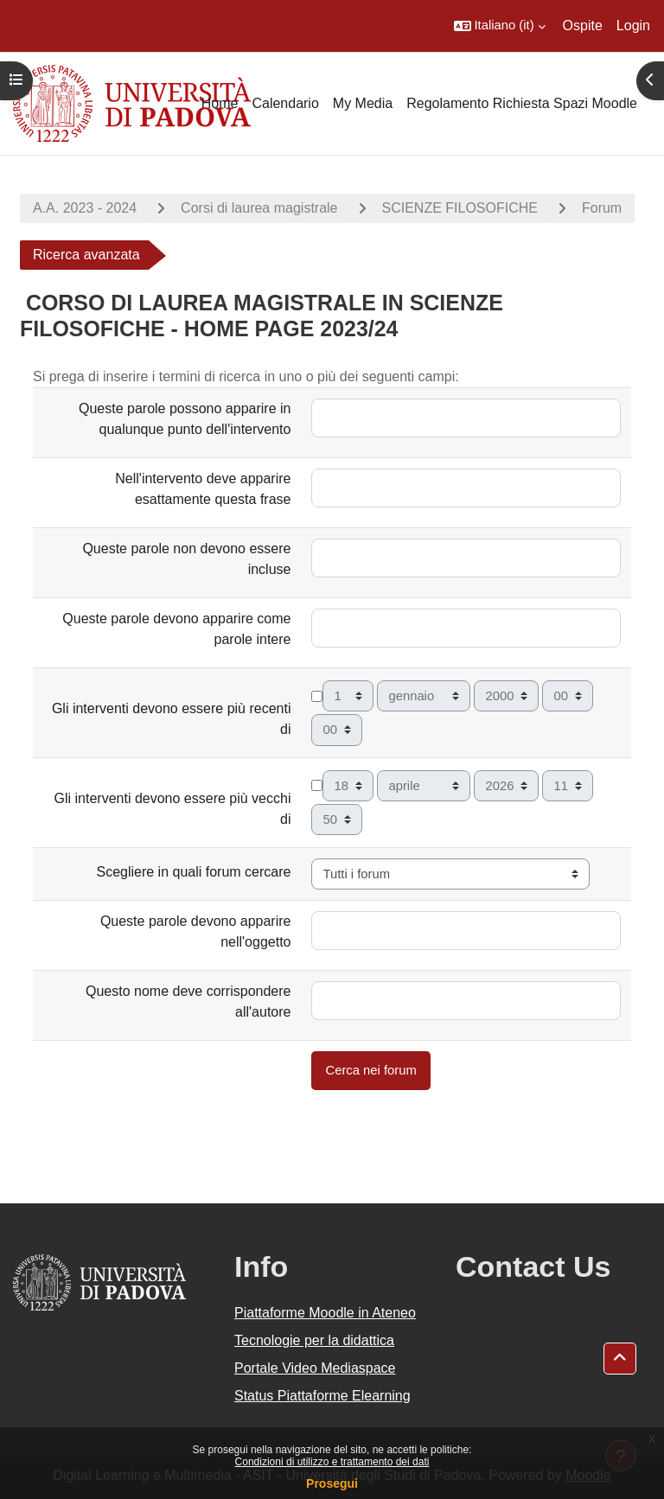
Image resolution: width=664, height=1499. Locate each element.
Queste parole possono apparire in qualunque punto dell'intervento (185, 419)
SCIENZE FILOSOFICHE (460, 208)
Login (633, 25)
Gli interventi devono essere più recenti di (171, 719)
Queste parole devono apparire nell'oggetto (195, 931)
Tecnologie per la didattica (314, 1340)
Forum (602, 208)
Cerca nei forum (370, 1070)
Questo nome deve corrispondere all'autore (188, 1001)
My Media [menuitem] (363, 103)
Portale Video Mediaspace (315, 1368)
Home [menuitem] (220, 103)
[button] (500, 26)
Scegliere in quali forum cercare (193, 871)
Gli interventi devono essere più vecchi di (172, 808)
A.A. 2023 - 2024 (85, 208)
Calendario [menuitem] (285, 103)
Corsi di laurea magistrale (259, 208)
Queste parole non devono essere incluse (186, 559)
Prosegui (332, 1483)
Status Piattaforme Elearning (322, 1395)
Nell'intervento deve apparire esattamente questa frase (202, 489)
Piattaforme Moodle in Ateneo (325, 1312)
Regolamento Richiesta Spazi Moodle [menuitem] (521, 103)
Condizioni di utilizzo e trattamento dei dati (332, 1462)
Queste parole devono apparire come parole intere (176, 629)
